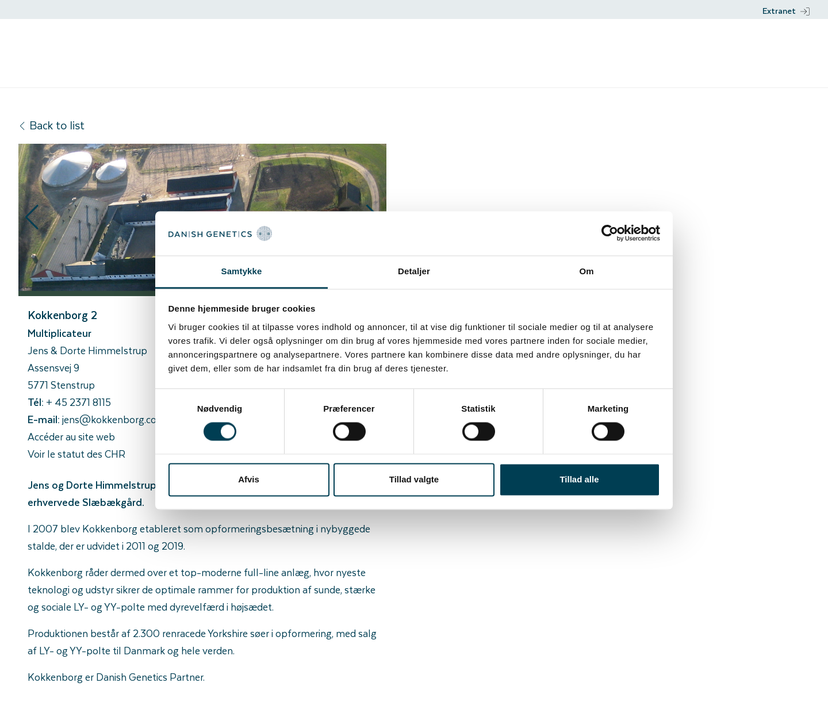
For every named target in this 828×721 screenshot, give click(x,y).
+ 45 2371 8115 (78, 402)
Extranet (786, 10)
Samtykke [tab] (241, 271)
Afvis (248, 479)
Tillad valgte (414, 479)
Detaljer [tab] (414, 271)
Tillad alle (579, 479)
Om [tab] (586, 271)
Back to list (51, 125)
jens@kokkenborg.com (114, 419)
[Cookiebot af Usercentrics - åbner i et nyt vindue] (609, 233)
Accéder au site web (71, 436)
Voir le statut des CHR (76, 454)
